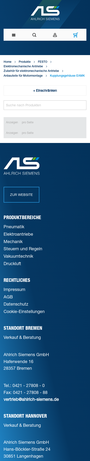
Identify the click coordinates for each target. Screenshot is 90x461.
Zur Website (21, 195)
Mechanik (13, 241)
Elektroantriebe (18, 234)
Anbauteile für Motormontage (23, 75)
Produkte (25, 62)
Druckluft (12, 263)
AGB (8, 296)
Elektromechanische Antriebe (23, 66)
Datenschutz (16, 304)
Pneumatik (14, 226)
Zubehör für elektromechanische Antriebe (31, 71)
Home (8, 62)
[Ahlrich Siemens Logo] (45, 13)
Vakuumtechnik (18, 256)
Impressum (14, 289)
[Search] (45, 105)
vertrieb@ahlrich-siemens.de (31, 399)
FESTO (42, 62)
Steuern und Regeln (23, 248)
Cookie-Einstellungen (24, 311)
